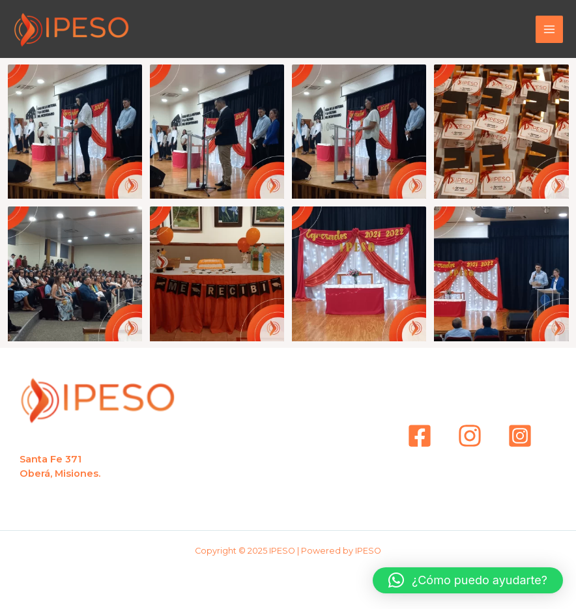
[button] (468, 580)
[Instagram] (520, 436)
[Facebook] (419, 436)
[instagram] (470, 436)
